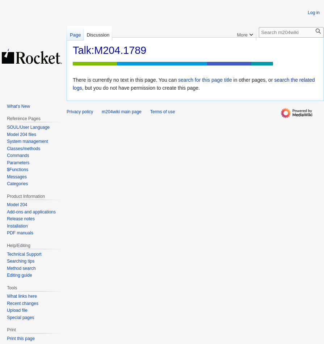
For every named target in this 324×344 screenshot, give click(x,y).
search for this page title (205, 80)
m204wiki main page (121, 111)
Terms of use (162, 111)
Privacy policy (80, 111)
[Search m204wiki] (291, 32)
